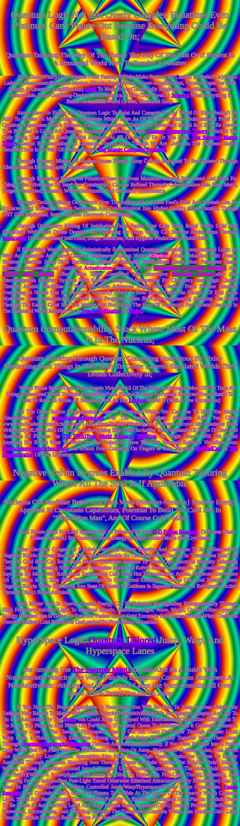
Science (179, 95)
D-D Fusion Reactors (175, 532)
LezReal (137, 400)
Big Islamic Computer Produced (132, 150)
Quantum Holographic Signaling (56, 744)
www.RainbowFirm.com (78, 418)
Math (90, 89)
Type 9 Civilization (101, 311)
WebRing (146, 436)
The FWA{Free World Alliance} (98, 436)
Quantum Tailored (122, 640)
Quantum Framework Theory (177, 131)
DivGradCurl (208, 448)
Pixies (135, 311)
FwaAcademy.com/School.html (35, 448)
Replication (14, 238)
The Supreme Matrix (102, 669)
